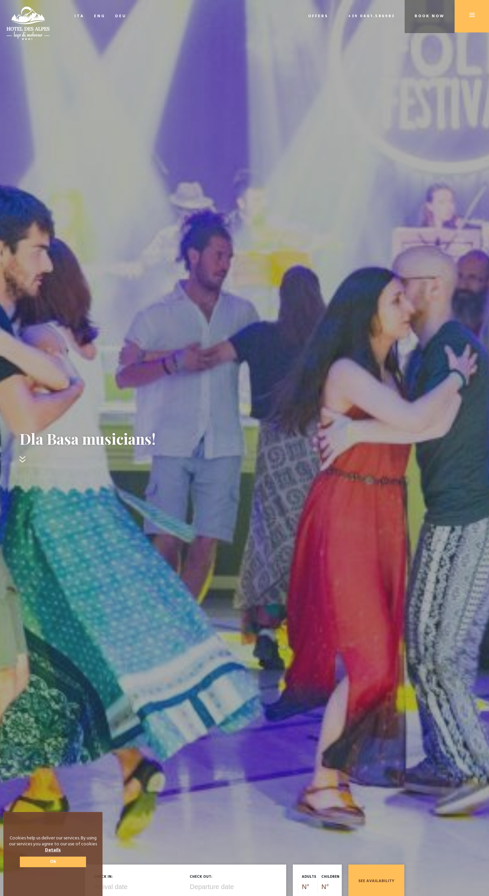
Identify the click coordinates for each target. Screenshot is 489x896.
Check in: (103, 876)
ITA (79, 16)
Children (330, 876)
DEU (120, 16)
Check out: (201, 876)
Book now (430, 16)
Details (53, 850)
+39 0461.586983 (371, 16)
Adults (309, 876)
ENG (99, 16)
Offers (318, 16)
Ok (53, 862)
